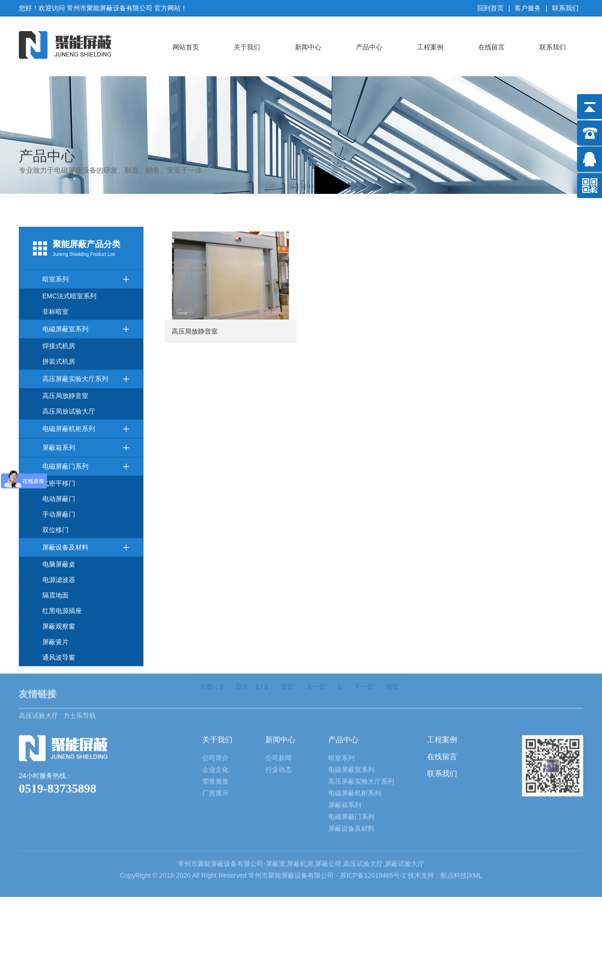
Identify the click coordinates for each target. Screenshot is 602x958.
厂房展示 (215, 745)
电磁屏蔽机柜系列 (86, 429)
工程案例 (430, 47)
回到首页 (490, 8)
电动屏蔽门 (58, 499)
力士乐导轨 (79, 661)
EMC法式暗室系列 (69, 296)
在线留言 (491, 47)
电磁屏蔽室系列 (86, 329)
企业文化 (215, 722)
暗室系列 (86, 279)
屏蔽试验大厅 (404, 816)
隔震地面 (55, 595)
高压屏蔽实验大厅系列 (86, 379)
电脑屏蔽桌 (58, 564)
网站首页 (186, 47)
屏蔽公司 (328, 816)
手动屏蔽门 (58, 514)
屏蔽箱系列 (86, 448)
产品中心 (369, 47)
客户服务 (528, 8)
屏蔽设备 (224, 816)
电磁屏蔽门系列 (86, 466)
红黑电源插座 (62, 611)
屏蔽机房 (300, 816)
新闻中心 (308, 47)
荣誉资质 (215, 733)
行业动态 (278, 722)
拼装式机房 (58, 361)
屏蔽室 (275, 816)
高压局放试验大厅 (68, 411)
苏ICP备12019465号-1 (374, 827)
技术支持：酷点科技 (437, 827)
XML (475, 827)
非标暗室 (55, 311)
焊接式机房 (58, 346)
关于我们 (247, 47)
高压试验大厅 (38, 661)
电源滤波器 (58, 579)
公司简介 (215, 710)
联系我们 (565, 8)
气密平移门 (58, 483)
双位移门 (55, 530)
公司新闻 (278, 710)
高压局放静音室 (65, 395)
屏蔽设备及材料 (86, 547)
